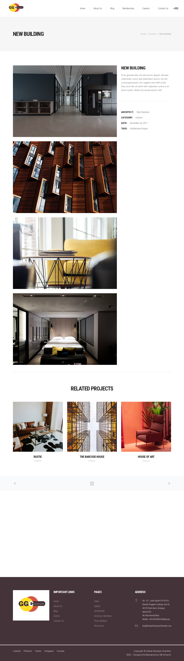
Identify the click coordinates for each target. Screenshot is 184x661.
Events (57, 616)
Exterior (152, 34)
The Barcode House (92, 456)
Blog (56, 611)
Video (96, 601)
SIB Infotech (165, 655)
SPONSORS (99, 611)
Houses (144, 128)
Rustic (38, 456)
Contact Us (59, 621)
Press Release (100, 621)
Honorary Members (103, 616)
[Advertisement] (86, 534)
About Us (58, 606)
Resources (99, 625)
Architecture (135, 128)
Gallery (97, 606)
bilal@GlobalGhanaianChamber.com (156, 626)
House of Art (146, 456)
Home (143, 34)
